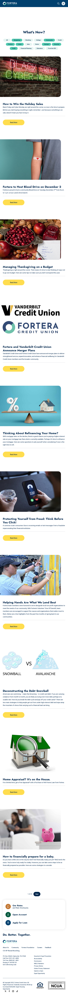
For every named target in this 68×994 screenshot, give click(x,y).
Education (40, 48)
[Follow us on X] (5, 991)
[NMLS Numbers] (39, 963)
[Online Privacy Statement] (42, 968)
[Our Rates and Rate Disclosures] (34, 906)
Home (37, 44)
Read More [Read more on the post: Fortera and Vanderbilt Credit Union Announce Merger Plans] (13, 369)
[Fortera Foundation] (28, 947)
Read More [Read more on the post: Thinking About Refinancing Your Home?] (13, 454)
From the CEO (52, 48)
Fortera (10, 44)
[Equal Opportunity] (39, 973)
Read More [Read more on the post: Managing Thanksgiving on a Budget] (13, 282)
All (7, 40)
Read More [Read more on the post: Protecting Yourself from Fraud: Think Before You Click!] (13, 538)
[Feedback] (48, 947)
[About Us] (6, 947)
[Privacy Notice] (38, 966)
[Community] (15, 947)
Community (49, 40)
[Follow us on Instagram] (13, 991)
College (38, 40)
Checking (28, 40)
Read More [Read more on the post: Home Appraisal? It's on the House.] (13, 792)
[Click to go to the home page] (10, 3)
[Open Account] (34, 915)
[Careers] (39, 947)
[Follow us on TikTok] (17, 991)
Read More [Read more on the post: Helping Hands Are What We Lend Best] (13, 626)
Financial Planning (26, 48)
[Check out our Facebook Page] (9, 991)
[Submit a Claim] (38, 971)
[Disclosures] (38, 961)
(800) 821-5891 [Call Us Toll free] (14, 960)
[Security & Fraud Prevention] (42, 956)
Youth (13, 48)
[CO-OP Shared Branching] (11, 951)
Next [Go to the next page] (36, 894)
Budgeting (17, 40)
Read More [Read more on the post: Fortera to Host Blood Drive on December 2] (13, 202)
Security (56, 44)
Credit (60, 40)
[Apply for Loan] (34, 923)
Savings (46, 44)
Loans (20, 44)
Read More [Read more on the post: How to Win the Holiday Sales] (13, 122)
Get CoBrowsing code (9, 964)
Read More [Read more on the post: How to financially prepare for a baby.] (13, 875)
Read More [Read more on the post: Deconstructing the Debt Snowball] (13, 715)
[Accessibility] (38, 958)
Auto (28, 44)
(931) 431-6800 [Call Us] (14, 958)
